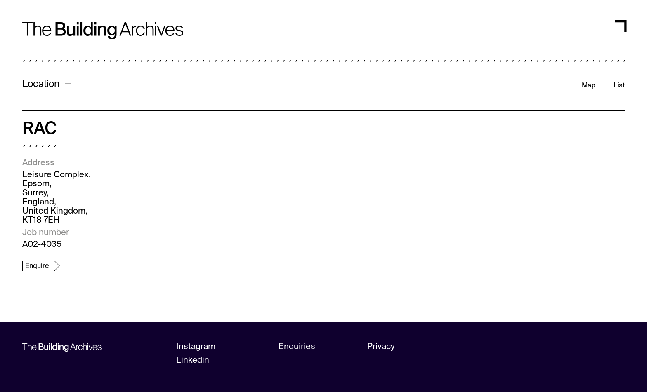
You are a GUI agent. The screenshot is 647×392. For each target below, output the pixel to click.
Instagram (195, 347)
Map (588, 85)
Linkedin (192, 360)
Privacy (381, 347)
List (619, 85)
